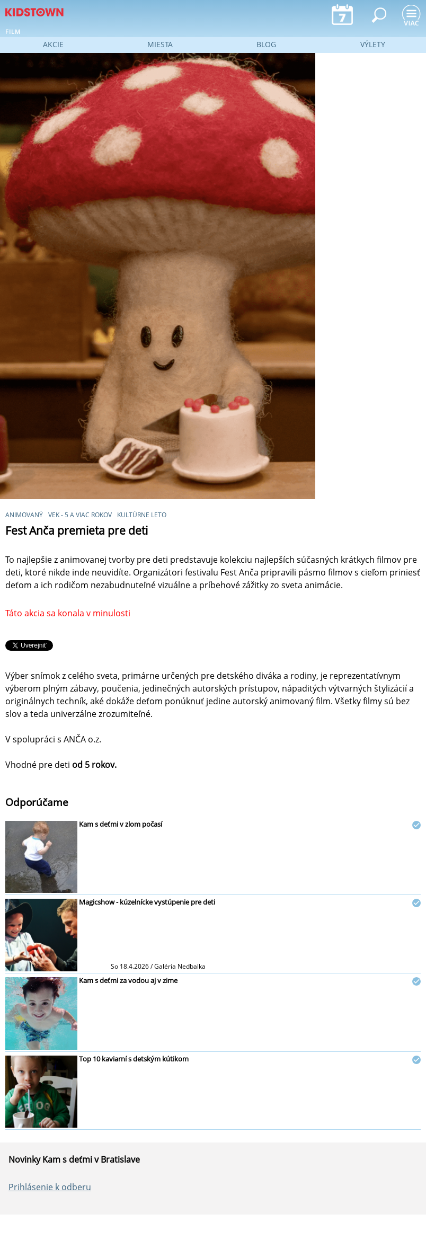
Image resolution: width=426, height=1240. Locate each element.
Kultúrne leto (141, 515)
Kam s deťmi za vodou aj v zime (128, 980)
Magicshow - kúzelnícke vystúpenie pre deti (147, 902)
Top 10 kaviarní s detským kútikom (134, 1059)
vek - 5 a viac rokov (80, 515)
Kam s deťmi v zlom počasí (120, 824)
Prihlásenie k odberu (49, 1187)
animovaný (24, 515)
